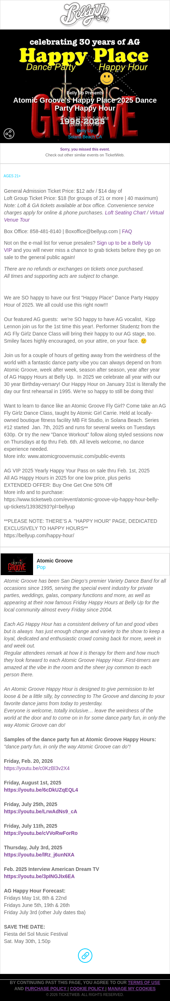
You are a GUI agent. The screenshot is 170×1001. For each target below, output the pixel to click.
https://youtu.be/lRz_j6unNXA (39, 855)
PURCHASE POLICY (46, 988)
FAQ (127, 231)
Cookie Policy (87, 988)
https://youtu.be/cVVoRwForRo (41, 833)
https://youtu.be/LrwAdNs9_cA (40, 811)
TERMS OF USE (144, 982)
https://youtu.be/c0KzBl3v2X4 (37, 768)
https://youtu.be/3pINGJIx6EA (39, 876)
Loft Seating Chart (126, 212)
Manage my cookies (132, 988)
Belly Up (85, 130)
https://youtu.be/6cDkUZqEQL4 (41, 790)
